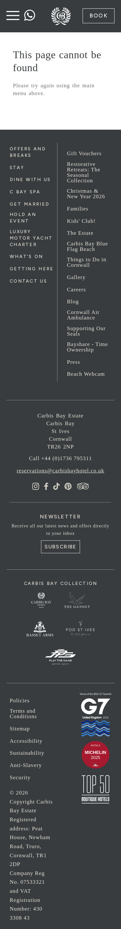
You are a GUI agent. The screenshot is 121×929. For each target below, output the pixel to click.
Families (78, 208)
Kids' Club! (81, 221)
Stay (17, 167)
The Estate (80, 233)
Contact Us (28, 281)
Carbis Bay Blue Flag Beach (87, 246)
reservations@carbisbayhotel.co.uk (60, 471)
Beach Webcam (86, 374)
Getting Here (32, 269)
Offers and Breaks (28, 152)
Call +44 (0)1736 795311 (60, 458)
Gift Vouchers (84, 153)
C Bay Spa (25, 192)
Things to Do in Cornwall (86, 262)
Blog (73, 301)
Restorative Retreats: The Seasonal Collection (84, 172)
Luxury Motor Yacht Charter (31, 238)
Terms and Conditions (23, 713)
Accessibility (26, 741)
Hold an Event (23, 218)
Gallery (76, 277)
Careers (76, 289)
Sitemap (20, 728)
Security (20, 777)
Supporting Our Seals (86, 331)
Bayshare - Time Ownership (87, 346)
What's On (26, 256)
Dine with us (30, 179)
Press (73, 362)
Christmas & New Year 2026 (86, 193)
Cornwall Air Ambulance (83, 314)
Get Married (29, 204)
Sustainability (27, 753)
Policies (20, 700)
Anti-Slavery (26, 765)
